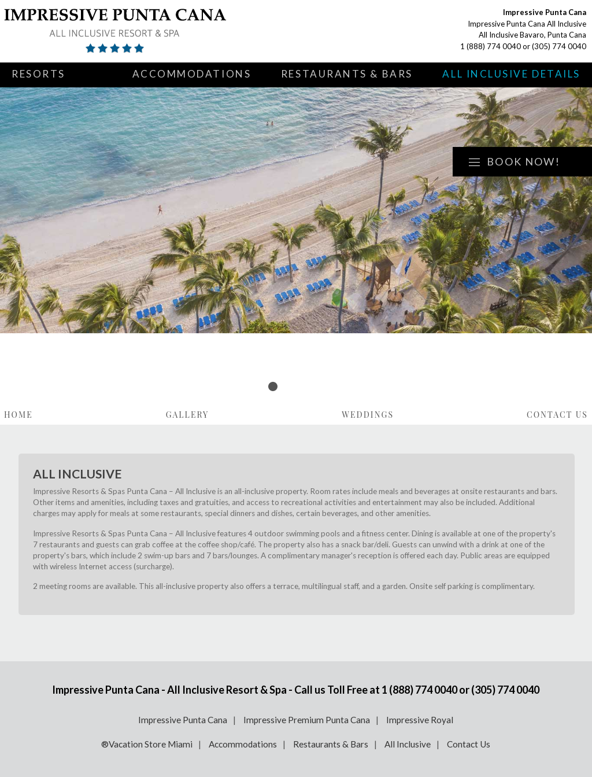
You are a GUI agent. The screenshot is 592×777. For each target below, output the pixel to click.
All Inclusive (407, 744)
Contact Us (557, 414)
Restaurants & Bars (347, 74)
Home (18, 414)
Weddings (368, 414)
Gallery (187, 414)
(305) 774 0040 (559, 46)
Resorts (38, 74)
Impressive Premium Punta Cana (306, 720)
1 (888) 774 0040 (490, 46)
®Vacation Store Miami (147, 744)
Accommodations (191, 74)
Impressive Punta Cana (182, 720)
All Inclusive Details (511, 74)
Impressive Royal (419, 720)
